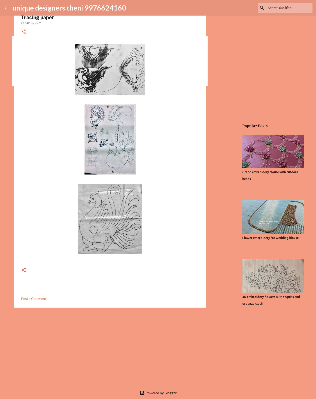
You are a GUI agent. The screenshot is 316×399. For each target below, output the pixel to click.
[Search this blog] (289, 8)
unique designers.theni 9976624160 (69, 8)
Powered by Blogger (158, 393)
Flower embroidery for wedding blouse (270, 238)
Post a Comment (33, 298)
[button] (23, 32)
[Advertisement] (110, 345)
